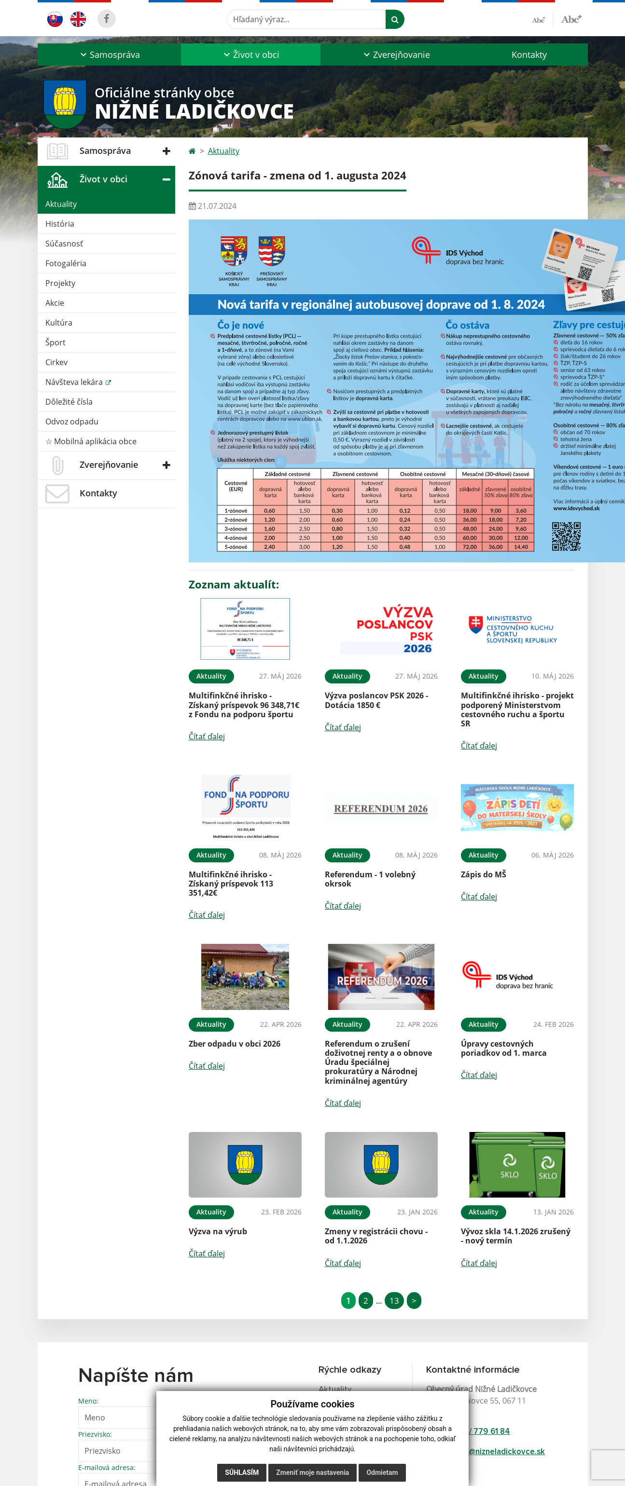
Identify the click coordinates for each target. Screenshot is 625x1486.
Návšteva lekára (75, 382)
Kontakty (529, 54)
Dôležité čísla (69, 401)
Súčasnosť (64, 243)
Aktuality (61, 204)
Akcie (54, 303)
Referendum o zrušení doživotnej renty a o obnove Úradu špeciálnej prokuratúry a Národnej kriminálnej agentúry (378, 1062)
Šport (55, 342)
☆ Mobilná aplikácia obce (91, 441)
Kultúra (58, 322)
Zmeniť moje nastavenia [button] (312, 1472)
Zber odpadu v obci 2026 (234, 1043)
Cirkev (56, 362)
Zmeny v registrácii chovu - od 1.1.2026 (376, 1236)
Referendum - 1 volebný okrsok (370, 879)
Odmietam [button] (382, 1472)
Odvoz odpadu (71, 421)
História (59, 223)
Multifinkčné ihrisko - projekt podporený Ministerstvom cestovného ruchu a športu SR (517, 709)
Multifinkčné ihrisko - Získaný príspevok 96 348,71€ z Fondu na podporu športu (244, 704)
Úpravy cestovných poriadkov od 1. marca (504, 1048)
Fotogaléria (65, 263)
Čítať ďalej (207, 736)
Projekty (60, 283)
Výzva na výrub (218, 1231)
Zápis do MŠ (483, 874)
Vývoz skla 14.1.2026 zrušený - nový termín (515, 1236)
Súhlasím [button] (242, 1472)
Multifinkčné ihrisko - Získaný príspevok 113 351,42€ (231, 883)
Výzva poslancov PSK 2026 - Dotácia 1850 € (376, 700)
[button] (109, 54)
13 (394, 1300)
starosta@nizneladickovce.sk (491, 1452)
